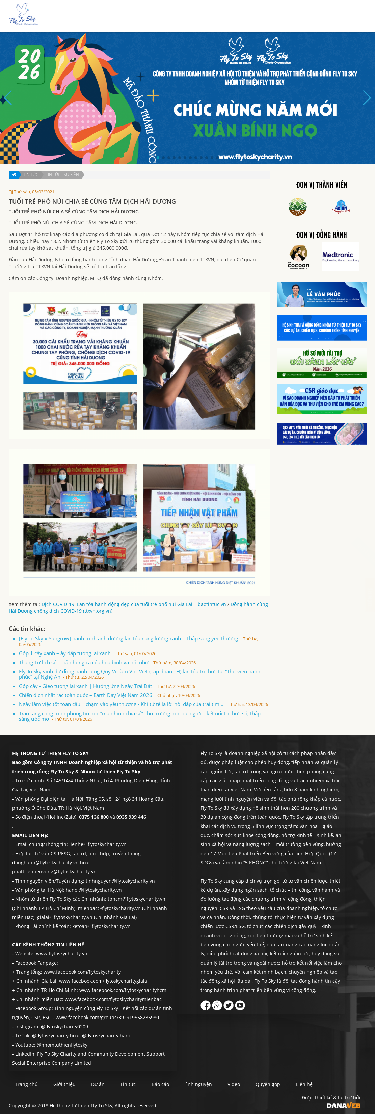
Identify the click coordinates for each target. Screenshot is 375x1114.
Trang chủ (154, 16)
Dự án (210, 16)
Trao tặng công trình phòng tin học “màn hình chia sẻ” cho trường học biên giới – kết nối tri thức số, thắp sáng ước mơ (140, 716)
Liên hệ (348, 16)
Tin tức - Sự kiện (62, 174)
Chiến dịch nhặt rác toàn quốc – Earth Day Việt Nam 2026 (109, 695)
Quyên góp (320, 16)
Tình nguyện (286, 16)
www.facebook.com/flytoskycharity (82, 972)
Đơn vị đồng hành (321, 235)
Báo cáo (256, 16)
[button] (158, 157)
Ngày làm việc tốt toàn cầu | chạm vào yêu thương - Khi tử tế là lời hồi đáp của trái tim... (143, 704)
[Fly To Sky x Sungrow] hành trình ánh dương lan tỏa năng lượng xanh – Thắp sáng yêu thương (138, 641)
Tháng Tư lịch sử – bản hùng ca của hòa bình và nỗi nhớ (107, 662)
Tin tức (231, 16)
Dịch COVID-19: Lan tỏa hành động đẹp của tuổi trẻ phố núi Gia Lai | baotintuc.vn (134, 604)
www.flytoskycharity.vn (61, 953)
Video (253, 1084)
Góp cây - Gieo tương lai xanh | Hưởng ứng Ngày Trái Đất (107, 686)
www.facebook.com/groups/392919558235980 (107, 1017)
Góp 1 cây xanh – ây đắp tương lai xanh (87, 653)
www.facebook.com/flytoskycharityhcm (122, 990)
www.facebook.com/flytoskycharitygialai (104, 981)
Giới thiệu (184, 16)
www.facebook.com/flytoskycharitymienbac (113, 999)
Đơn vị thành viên (321, 185)
